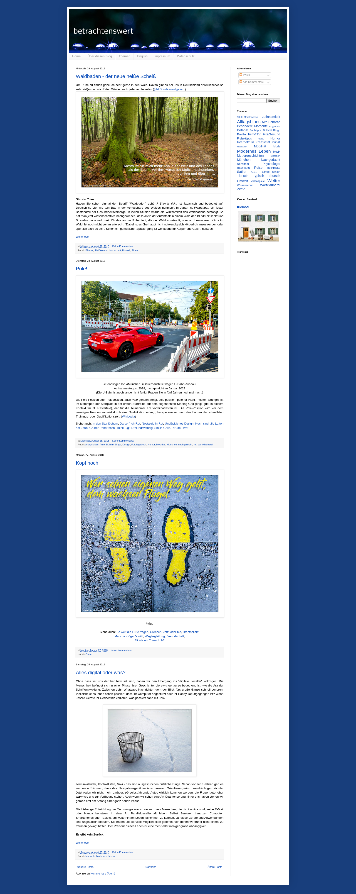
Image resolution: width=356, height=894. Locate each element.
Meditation (242, 146)
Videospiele (258, 181)
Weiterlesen (83, 236)
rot (195, 444)
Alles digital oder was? (101, 672)
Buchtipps (256, 130)
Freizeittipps (244, 138)
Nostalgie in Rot (152, 423)
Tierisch (242, 176)
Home (76, 56)
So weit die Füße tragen (132, 632)
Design (126, 444)
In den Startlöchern (105, 423)
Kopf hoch (87, 463)
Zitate (135, 250)
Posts (245, 75)
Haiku (261, 138)
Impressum (162, 56)
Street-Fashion (271, 171)
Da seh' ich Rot (130, 423)
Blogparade (274, 126)
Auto (102, 444)
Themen (124, 56)
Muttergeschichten (250, 155)
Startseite (150, 867)
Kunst (276, 142)
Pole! (81, 268)
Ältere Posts (215, 867)
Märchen (275, 155)
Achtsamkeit (271, 117)
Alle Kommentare (252, 82)
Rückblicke (273, 167)
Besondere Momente (252, 126)
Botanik (242, 130)
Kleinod (243, 207)
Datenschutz (186, 56)
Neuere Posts (85, 867)
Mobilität (160, 444)
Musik (276, 151)
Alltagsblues (92, 444)
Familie (241, 134)
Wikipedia (128, 416)
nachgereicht (185, 444)
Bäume (89, 250)
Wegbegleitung (155, 636)
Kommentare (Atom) (103, 873)
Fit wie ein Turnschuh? (150, 640)
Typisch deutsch (266, 176)
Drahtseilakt (191, 632)
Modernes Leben (105, 856)
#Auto (176, 428)
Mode (276, 146)
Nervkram (243, 164)
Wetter (273, 180)
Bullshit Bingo (113, 444)
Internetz (90, 856)
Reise (258, 167)
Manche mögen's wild (128, 636)
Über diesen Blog (99, 56)
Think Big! (123, 428)
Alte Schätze (271, 122)
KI (253, 142)
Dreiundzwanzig (142, 428)
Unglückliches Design (179, 423)
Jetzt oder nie (172, 632)
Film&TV (254, 134)
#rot (185, 428)
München (172, 444)
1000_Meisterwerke (247, 117)
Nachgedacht (270, 159)
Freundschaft (175, 636)
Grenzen (155, 632)
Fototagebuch (138, 444)
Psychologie (271, 164)
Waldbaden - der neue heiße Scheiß (116, 76)
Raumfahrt (243, 167)
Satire (241, 171)
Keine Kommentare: (123, 246)
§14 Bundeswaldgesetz (169, 89)
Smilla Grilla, (162, 428)
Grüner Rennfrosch (102, 428)
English (142, 56)
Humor (151, 444)
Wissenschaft (245, 185)
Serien (254, 172)
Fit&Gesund (100, 250)
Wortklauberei (205, 444)
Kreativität (263, 142)
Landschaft (115, 250)
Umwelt (126, 250)
